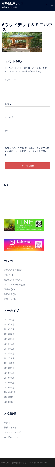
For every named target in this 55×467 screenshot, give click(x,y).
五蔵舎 (7, 289)
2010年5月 (9, 373)
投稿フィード (10, 427)
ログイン (8, 422)
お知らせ (8, 299)
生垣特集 (8, 294)
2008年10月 (9, 402)
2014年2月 (9, 349)
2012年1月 (9, 358)
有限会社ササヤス (12, 3)
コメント (10, 80)
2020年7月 (9, 324)
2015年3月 (9, 339)
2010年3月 (9, 382)
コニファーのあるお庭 (14, 284)
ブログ (7, 275)
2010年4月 (9, 378)
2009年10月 (9, 397)
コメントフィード (12, 432)
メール (9, 117)
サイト (8, 130)
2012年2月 (9, 353)
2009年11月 (9, 392)
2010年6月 (9, 368)
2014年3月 (9, 344)
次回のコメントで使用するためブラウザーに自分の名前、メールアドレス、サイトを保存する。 (27, 151)
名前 (8, 104)
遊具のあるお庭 (11, 279)
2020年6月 (9, 329)
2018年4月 (9, 334)
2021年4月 (9, 319)
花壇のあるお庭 (11, 270)
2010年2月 (9, 387)
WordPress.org (11, 437)
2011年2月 (9, 363)
